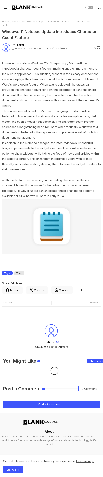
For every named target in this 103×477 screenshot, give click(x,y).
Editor (50, 342)
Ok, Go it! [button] (13, 469)
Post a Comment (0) (51, 404)
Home (5, 21)
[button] (89, 7)
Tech (15, 21)
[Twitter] (37, 290)
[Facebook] (12, 290)
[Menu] (5, 7)
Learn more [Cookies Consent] (83, 461)
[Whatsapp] (62, 290)
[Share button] (81, 290)
